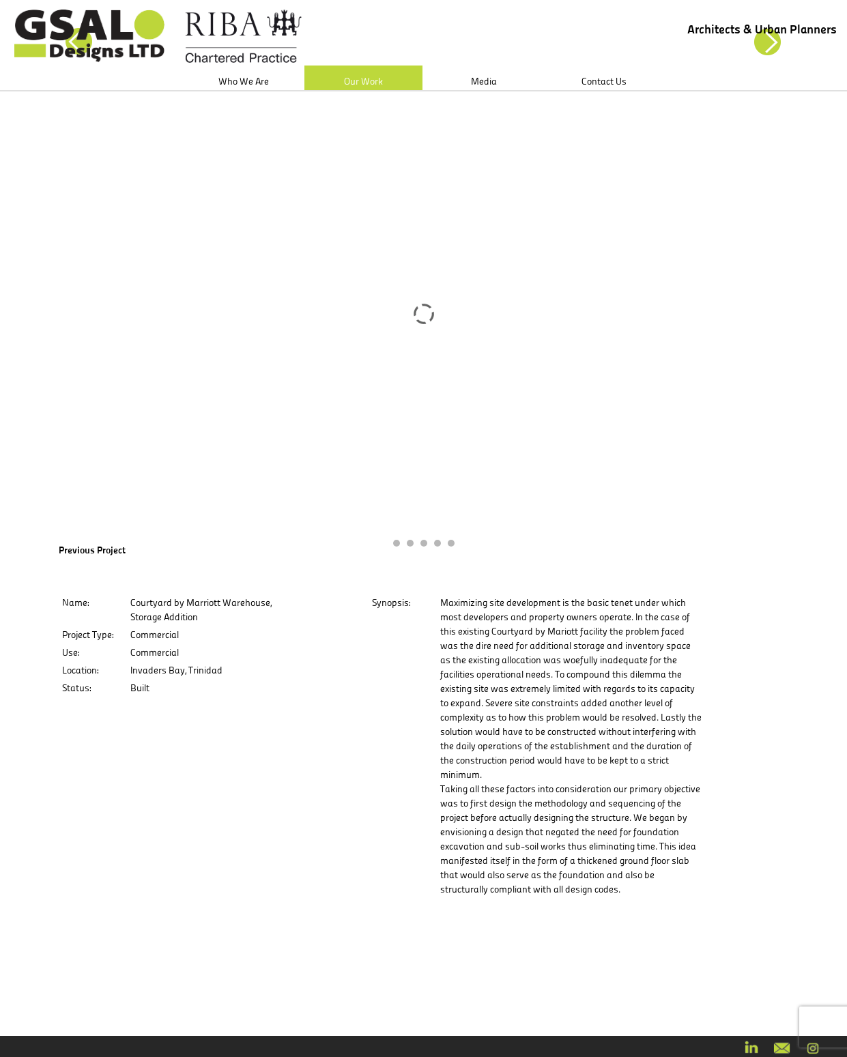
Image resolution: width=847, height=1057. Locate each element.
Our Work (363, 81)
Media (484, 81)
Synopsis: (391, 602)
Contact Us (604, 81)
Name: (75, 602)
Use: (70, 652)
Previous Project (92, 550)
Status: (76, 688)
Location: (80, 670)
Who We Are (243, 81)
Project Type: (87, 634)
